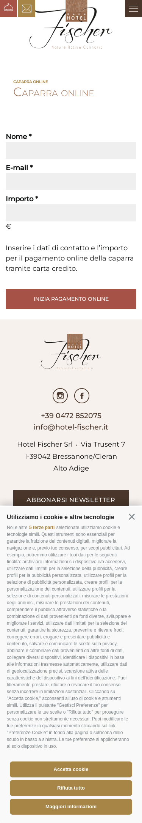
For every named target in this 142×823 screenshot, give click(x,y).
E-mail (17, 168)
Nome (16, 137)
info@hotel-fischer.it (71, 427)
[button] (131, 516)
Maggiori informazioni (71, 806)
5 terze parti (42, 527)
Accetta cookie (71, 769)
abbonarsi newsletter (71, 500)
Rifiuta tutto (71, 788)
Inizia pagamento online (71, 298)
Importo (19, 199)
